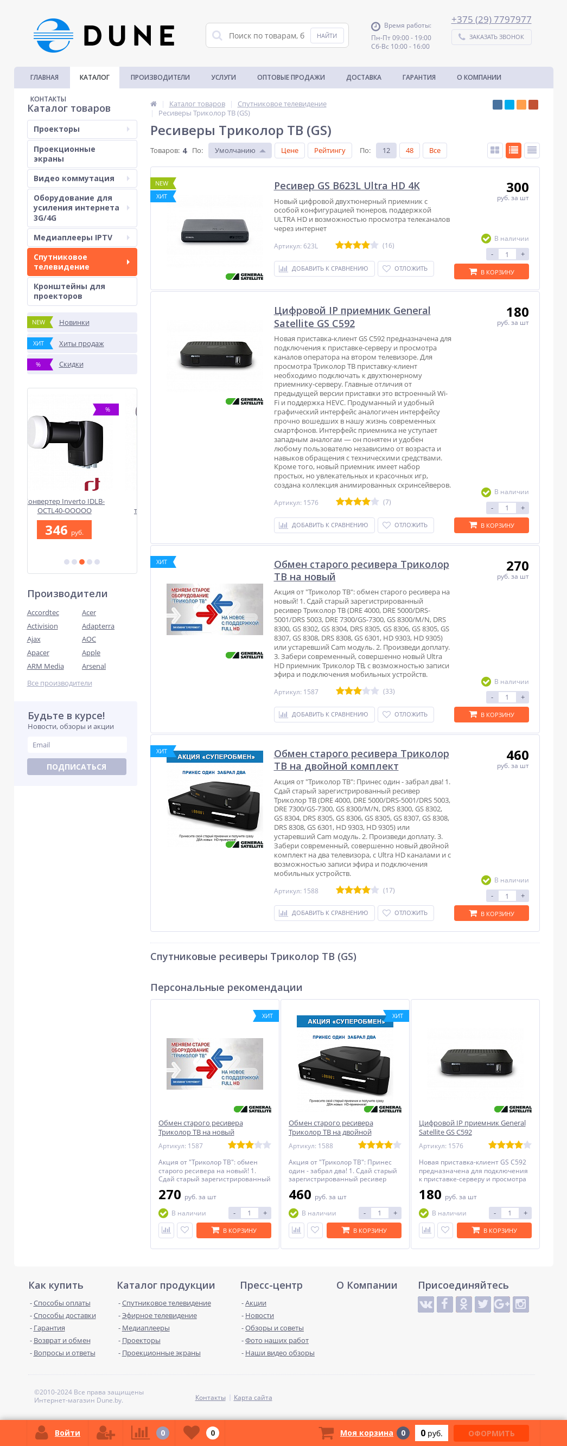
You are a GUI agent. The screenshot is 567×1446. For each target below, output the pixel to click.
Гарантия (419, 77)
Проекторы (82, 129)
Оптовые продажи (291, 77)
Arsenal (94, 666)
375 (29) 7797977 (494, 19)
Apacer (38, 652)
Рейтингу (330, 150)
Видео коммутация (82, 178)
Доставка (363, 77)
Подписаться (76, 767)
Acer (89, 612)
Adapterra (98, 626)
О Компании (479, 77)
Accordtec (43, 612)
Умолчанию (235, 150)
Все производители (59, 683)
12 (386, 150)
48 (409, 150)
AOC (89, 639)
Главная (44, 77)
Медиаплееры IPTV (82, 237)
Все (435, 150)
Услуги (223, 77)
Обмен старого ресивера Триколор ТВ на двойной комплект (331, 1132)
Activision (42, 626)
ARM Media (45, 666)
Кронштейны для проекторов (69, 291)
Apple (91, 652)
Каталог (95, 77)
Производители (160, 77)
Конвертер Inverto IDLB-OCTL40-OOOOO (82, 506)
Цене (289, 150)
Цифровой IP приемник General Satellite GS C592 (472, 1127)
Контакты (48, 99)
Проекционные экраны (64, 154)
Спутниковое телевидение (82, 262)
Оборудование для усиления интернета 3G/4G (82, 207)
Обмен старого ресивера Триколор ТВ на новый (200, 1127)
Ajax (34, 639)
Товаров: (165, 150)
